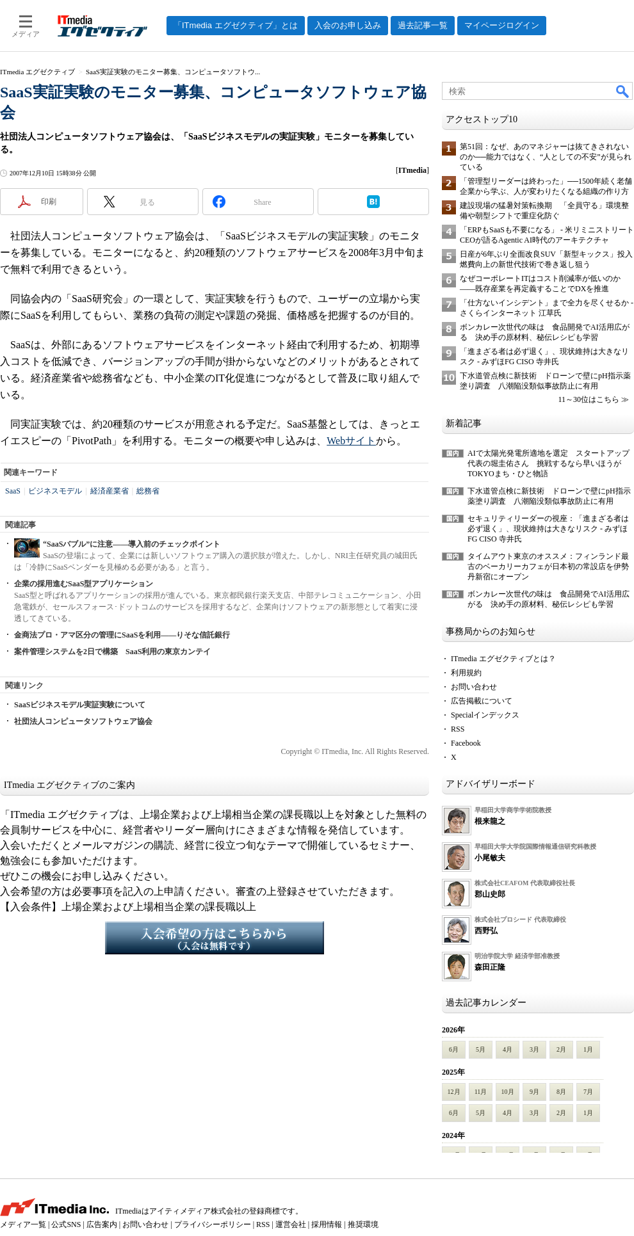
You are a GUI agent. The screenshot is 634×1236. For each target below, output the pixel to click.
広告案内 (101, 1224)
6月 (454, 1049)
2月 (561, 1049)
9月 (534, 1091)
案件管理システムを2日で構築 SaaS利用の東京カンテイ (112, 651)
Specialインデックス (485, 714)
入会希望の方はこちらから (214, 937)
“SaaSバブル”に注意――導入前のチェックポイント (131, 544)
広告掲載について (481, 700)
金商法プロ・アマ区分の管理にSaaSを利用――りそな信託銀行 (122, 634)
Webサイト (351, 440)
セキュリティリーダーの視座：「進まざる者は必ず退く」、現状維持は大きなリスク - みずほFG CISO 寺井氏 (548, 528)
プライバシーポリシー (212, 1224)
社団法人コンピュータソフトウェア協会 (83, 721)
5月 (480, 1049)
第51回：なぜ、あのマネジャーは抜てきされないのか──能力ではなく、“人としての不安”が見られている (545, 157)
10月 (507, 1091)
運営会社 (290, 1224)
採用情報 (326, 1224)
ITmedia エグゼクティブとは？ (503, 658)
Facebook (466, 743)
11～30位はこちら (588, 399)
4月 (507, 1049)
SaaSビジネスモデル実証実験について (79, 704)
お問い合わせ (474, 686)
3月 (534, 1049)
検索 (623, 91)
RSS (457, 729)
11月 (481, 1091)
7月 (588, 1091)
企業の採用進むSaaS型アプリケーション (83, 583)
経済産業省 (109, 490)
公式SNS (66, 1224)
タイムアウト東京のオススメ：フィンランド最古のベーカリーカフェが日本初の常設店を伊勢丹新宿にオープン (548, 566)
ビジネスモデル (55, 490)
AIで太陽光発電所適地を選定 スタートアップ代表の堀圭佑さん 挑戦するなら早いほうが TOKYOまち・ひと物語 (548, 463)
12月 (454, 1091)
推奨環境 (363, 1224)
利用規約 (466, 672)
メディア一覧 (23, 1224)
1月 (588, 1049)
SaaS (12, 490)
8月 (561, 1091)
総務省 (147, 490)
